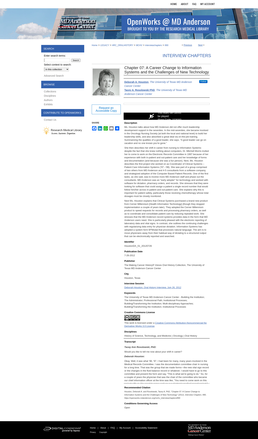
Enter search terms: (55, 55)
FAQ (113, 428)
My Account (125, 428)
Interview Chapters (187, 55)
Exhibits (48, 104)
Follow (203, 81)
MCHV (139, 45)
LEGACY (104, 45)
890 (166, 45)
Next (200, 45)
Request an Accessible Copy (106, 109)
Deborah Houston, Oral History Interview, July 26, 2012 (152, 287)
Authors (48, 100)
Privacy (93, 432)
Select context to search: (57, 64)
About (103, 428)
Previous (188, 45)
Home (94, 45)
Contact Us (50, 119)
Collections (50, 91)
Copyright (103, 432)
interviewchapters (153, 45)
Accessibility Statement (146, 428)
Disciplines (50, 95)
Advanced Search (54, 75)
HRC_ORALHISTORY (122, 45)
